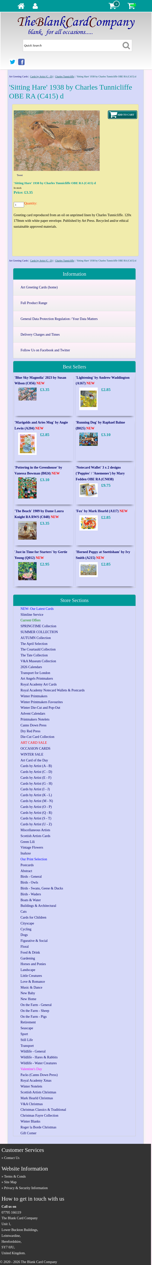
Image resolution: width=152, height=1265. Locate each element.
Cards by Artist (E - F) (36, 778)
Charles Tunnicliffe (64, 76)
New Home (28, 999)
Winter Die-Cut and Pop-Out (40, 707)
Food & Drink (30, 952)
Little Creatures (31, 976)
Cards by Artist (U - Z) (36, 824)
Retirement (28, 1022)
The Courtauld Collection (38, 649)
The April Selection (34, 644)
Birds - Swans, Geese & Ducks (42, 888)
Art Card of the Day (34, 760)
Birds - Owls (29, 882)
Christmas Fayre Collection (39, 1115)
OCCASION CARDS (36, 748)
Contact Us (12, 1158)
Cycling (26, 929)
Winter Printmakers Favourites (42, 702)
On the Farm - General (36, 1005)
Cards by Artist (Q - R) (36, 813)
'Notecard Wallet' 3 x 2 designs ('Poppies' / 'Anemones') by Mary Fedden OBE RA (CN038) (100, 473)
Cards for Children (33, 917)
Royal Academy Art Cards (39, 684)
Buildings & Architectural (38, 906)
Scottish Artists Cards (35, 836)
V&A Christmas (32, 1104)
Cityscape (27, 923)
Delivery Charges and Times (40, 334)
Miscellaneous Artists (35, 830)
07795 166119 (11, 1212)
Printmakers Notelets (35, 719)
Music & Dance (31, 987)
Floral (25, 946)
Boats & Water (31, 900)
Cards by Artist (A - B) (36, 766)
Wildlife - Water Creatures (39, 1063)
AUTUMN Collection (36, 638)
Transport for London (35, 673)
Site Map (10, 1182)
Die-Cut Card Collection (38, 737)
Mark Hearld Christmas (37, 1098)
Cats (24, 911)
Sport (24, 1034)
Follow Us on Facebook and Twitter (45, 350)
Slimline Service (32, 614)
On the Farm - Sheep (35, 1011)
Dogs (24, 935)
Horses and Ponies (33, 964)
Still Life (27, 1040)
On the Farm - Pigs (34, 1016)
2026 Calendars (31, 667)
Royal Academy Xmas (36, 1080)
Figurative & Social (34, 941)
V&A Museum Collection (38, 661)
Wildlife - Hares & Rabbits (39, 1057)
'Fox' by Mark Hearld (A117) (102, 511)
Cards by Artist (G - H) (37, 783)
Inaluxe (26, 853)
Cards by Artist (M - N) (37, 801)
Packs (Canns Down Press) (39, 1075)
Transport (27, 1046)
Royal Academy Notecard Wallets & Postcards (53, 690)
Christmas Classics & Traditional (43, 1109)
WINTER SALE (32, 754)
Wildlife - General (33, 1051)
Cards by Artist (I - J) (35, 789)
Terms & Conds (15, 1176)
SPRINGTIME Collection (38, 626)
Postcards (27, 865)
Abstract (26, 871)
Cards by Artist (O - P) (36, 807)
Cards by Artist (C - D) (41, 76)
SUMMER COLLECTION (39, 632)
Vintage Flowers (32, 847)
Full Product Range (34, 303)
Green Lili (28, 842)
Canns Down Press (34, 725)
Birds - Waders (31, 894)
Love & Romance (33, 981)
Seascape (27, 1028)
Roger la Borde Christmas (38, 1127)
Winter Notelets (31, 1086)
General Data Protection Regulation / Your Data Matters (59, 319)
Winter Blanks (31, 1121)
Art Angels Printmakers (37, 678)
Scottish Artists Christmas (38, 1092)
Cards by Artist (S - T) (36, 818)
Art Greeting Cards (18, 76)
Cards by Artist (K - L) (36, 795)
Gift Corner (29, 1133)
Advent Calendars (33, 713)
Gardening (28, 958)
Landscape (28, 970)
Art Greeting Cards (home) (39, 287)
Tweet (20, 175)
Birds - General (31, 876)
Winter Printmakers (34, 696)
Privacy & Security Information (26, 1188)
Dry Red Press (31, 731)
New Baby (28, 993)
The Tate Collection (34, 655)
